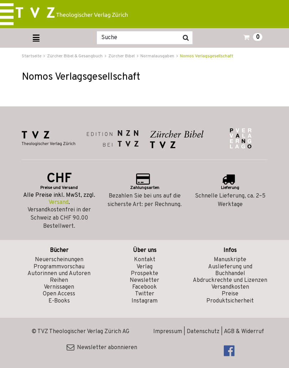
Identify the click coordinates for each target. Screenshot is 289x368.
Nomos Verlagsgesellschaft (206, 56)
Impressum (167, 331)
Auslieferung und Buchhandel (230, 270)
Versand (58, 202)
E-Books (59, 301)
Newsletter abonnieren (102, 347)
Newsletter (144, 280)
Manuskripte (230, 259)
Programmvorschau (58, 266)
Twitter (144, 294)
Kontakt (144, 259)
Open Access (59, 294)
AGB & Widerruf (244, 331)
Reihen (59, 280)
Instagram (144, 301)
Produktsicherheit (230, 301)
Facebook (144, 287)
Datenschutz (203, 331)
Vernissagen (59, 287)
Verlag (144, 266)
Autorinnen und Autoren (59, 273)
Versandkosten (230, 287)
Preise (230, 294)
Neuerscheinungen (59, 259)
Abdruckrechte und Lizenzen (230, 280)
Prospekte (144, 273)
